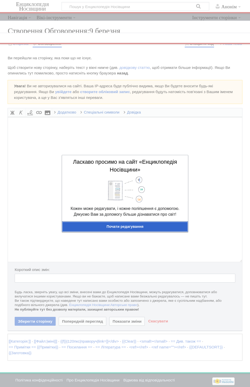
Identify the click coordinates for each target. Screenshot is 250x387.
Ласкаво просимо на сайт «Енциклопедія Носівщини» (125, 166)
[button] (125, 227)
